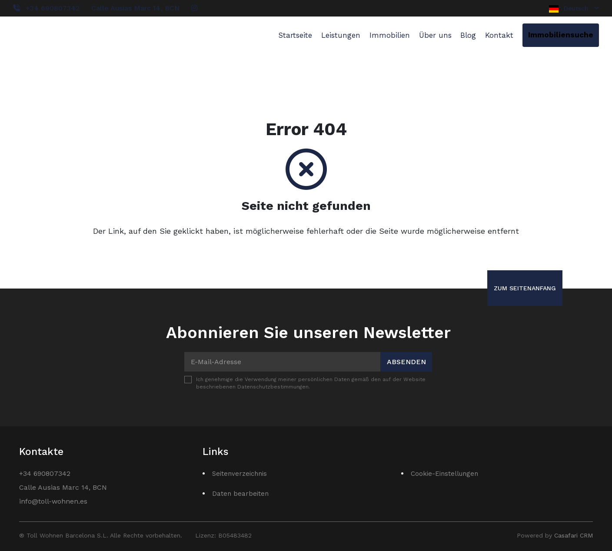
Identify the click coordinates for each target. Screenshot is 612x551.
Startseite (295, 35)
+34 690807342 (53, 8)
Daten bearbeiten (240, 494)
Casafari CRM (573, 535)
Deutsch (574, 9)
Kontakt (499, 35)
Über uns (435, 35)
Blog (468, 35)
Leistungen (340, 35)
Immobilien (389, 35)
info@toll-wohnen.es (53, 501)
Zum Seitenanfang (525, 288)
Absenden (406, 362)
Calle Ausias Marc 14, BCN (135, 8)
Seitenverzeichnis (239, 474)
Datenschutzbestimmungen (273, 387)
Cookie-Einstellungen (444, 474)
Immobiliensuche (560, 34)
